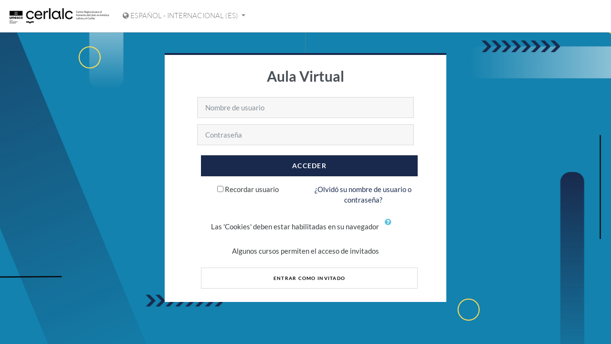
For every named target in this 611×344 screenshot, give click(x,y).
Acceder (309, 165)
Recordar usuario (252, 189)
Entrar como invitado (310, 278)
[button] (390, 227)
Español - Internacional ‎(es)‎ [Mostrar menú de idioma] (181, 15)
